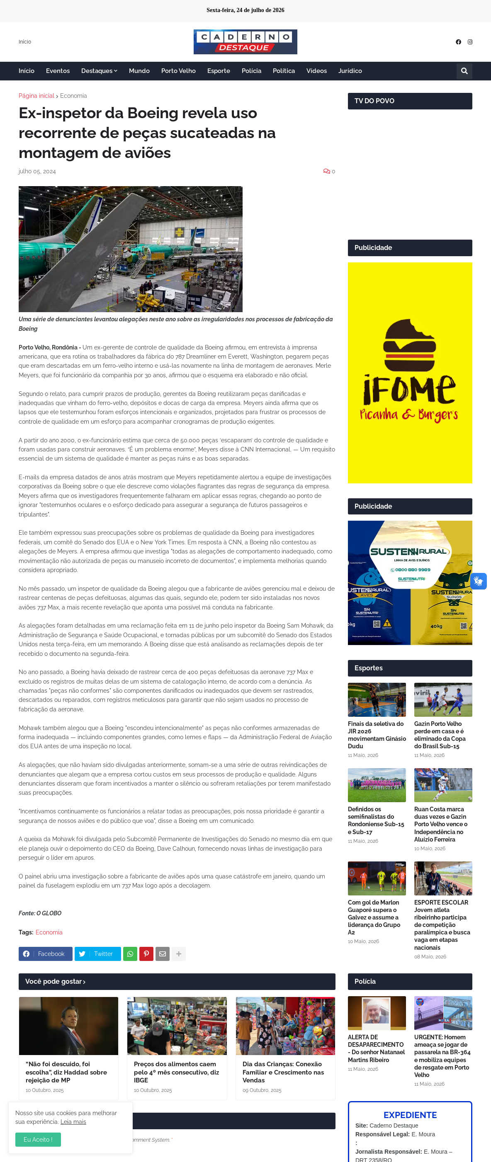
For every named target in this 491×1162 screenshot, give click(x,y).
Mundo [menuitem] (139, 71)
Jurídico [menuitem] (350, 71)
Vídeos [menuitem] (316, 71)
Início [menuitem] (26, 71)
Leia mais (73, 1121)
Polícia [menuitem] (251, 71)
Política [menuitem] (284, 71)
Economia (73, 96)
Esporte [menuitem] (218, 71)
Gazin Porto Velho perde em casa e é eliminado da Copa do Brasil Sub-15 (440, 735)
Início (25, 42)
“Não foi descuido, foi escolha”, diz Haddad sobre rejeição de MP (66, 1072)
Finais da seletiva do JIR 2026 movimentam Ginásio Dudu (377, 735)
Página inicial (36, 96)
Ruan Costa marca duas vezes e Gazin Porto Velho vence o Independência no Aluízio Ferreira (440, 824)
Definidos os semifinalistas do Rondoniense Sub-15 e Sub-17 (376, 820)
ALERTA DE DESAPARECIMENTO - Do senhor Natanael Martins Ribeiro (376, 1048)
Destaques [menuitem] (96, 71)
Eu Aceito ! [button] (38, 1139)
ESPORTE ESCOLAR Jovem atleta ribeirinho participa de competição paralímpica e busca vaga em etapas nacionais (442, 925)
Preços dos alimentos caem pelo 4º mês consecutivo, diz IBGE (176, 1072)
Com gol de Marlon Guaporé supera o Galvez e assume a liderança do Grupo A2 (374, 917)
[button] (464, 71)
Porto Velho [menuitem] (178, 71)
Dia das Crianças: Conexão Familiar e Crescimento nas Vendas (283, 1072)
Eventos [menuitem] (58, 71)
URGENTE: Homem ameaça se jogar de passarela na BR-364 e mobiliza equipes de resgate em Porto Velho (442, 1056)
